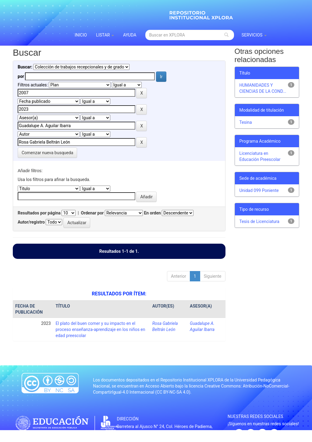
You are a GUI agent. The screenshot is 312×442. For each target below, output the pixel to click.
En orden (152, 213)
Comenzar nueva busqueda (47, 152)
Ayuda (129, 35)
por (21, 76)
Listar (105, 35)
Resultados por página (39, 213)
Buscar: (25, 66)
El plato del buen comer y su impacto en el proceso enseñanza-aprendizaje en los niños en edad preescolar (100, 329)
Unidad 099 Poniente (259, 190)
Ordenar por (92, 213)
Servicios (254, 35)
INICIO (81, 35)
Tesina (245, 122)
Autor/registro (31, 222)
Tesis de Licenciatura (259, 221)
